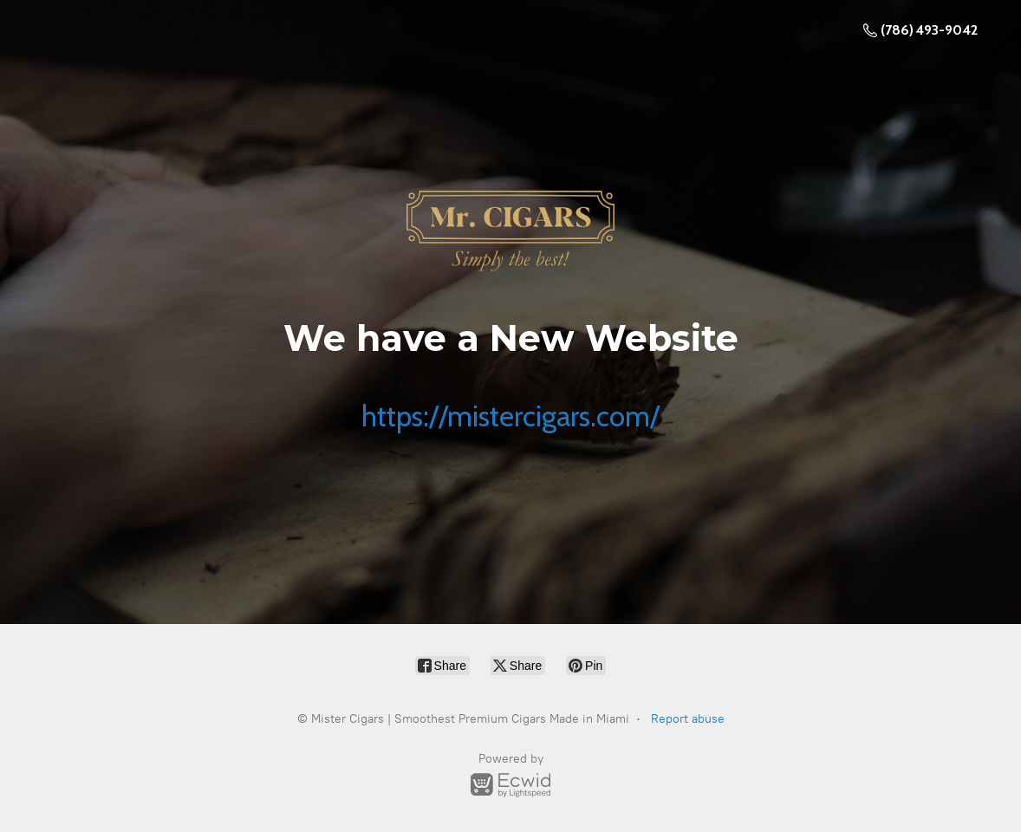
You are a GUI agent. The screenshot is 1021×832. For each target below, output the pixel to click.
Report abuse (688, 719)
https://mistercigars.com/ (510, 416)
